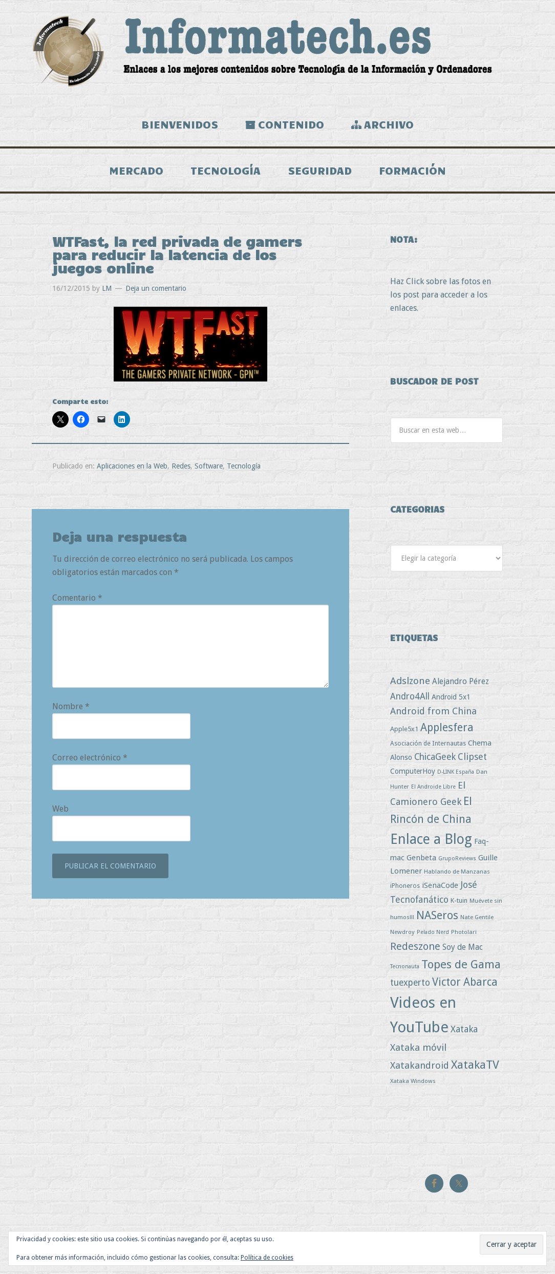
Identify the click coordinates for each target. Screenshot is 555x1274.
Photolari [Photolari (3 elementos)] (464, 934)
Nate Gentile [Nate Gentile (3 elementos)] (477, 919)
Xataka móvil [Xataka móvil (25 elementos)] (418, 1049)
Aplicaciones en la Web (132, 468)
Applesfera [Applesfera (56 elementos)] (447, 729)
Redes (181, 468)
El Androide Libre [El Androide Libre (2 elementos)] (433, 788)
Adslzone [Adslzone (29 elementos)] (410, 683)
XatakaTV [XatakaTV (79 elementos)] (475, 1066)
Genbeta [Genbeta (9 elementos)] (421, 859)
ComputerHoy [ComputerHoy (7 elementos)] (412, 773)
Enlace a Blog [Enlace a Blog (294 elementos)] (431, 841)
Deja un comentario (155, 290)
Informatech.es (277, 51)
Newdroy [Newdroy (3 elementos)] (402, 934)
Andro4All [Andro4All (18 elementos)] (410, 698)
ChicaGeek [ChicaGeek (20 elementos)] (435, 759)
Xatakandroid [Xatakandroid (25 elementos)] (419, 1066)
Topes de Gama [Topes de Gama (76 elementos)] (461, 965)
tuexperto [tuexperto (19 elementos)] (410, 985)
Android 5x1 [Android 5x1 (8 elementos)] (451, 698)
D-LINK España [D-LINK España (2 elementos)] (455, 774)
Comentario (77, 600)
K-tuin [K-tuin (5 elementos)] (459, 902)
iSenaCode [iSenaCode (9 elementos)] (440, 886)
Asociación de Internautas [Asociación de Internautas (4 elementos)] (428, 745)
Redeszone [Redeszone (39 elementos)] (415, 948)
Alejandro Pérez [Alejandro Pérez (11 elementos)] (460, 683)
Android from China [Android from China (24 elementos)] (433, 713)
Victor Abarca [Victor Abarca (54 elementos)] (465, 984)
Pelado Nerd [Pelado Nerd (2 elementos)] (433, 934)
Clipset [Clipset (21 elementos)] (472, 758)
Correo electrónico (89, 760)
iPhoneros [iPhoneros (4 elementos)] (405, 887)
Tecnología (244, 468)
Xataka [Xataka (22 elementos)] (464, 1031)
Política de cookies (267, 1257)
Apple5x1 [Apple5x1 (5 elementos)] (404, 730)
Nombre (71, 708)
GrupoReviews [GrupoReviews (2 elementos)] (457, 860)
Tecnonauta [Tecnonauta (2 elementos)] (404, 968)
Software (209, 468)
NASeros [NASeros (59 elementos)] (437, 917)
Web (60, 811)
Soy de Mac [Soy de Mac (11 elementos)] (462, 949)
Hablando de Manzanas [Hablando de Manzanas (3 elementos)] (457, 873)
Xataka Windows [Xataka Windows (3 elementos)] (413, 1083)
